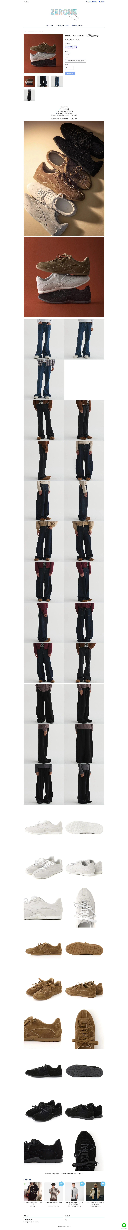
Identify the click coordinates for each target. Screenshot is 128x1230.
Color (66, 51)
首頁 (24, 30)
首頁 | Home (49, 25)
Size (66, 58)
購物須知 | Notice (77, 25)
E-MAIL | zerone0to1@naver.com (31, 1222)
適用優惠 (67, 43)
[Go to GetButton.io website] (124, 1228)
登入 (87, 1)
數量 (66, 64)
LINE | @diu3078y (28, 1219)
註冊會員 (94, 1)
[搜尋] (29, 2)
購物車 (102, 1)
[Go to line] (124, 1225)
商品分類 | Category (62, 25)
